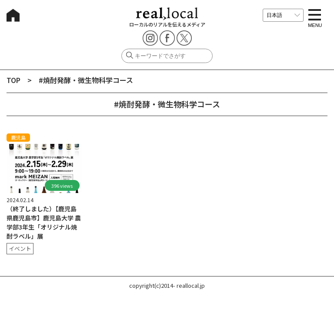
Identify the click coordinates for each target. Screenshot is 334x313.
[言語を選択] (283, 15)
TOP (13, 80)
